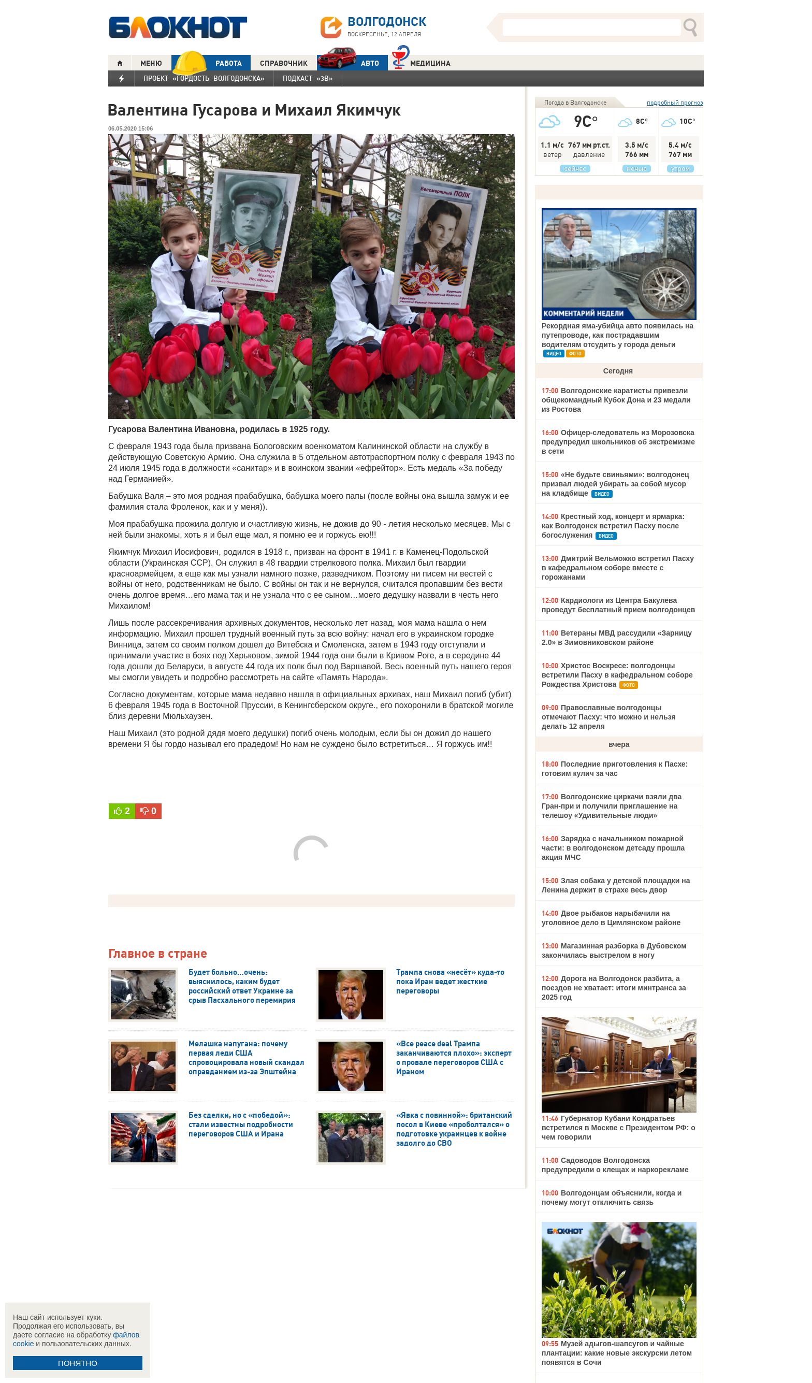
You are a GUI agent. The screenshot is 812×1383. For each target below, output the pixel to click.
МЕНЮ (151, 63)
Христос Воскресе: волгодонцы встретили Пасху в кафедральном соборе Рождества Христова (617, 674)
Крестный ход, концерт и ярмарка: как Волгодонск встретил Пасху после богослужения (613, 525)
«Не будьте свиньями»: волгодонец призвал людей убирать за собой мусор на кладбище (615, 483)
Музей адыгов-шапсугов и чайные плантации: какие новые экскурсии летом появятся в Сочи (617, 1352)
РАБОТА (206, 63)
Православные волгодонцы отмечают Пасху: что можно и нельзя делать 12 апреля (609, 716)
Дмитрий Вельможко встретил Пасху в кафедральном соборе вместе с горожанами (618, 567)
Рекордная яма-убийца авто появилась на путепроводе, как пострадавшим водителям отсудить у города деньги (617, 335)
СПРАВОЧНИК (284, 63)
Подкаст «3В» (308, 78)
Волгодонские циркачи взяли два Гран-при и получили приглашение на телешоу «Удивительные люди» (612, 806)
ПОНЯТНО (77, 1363)
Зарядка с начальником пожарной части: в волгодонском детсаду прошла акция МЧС (613, 847)
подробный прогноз (675, 102)
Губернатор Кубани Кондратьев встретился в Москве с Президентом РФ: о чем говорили (618, 1127)
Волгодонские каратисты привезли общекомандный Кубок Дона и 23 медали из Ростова (616, 399)
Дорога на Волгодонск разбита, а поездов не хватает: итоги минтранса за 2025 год (614, 987)
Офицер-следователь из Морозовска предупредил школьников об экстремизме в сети (618, 441)
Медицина (421, 62)
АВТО (348, 63)
